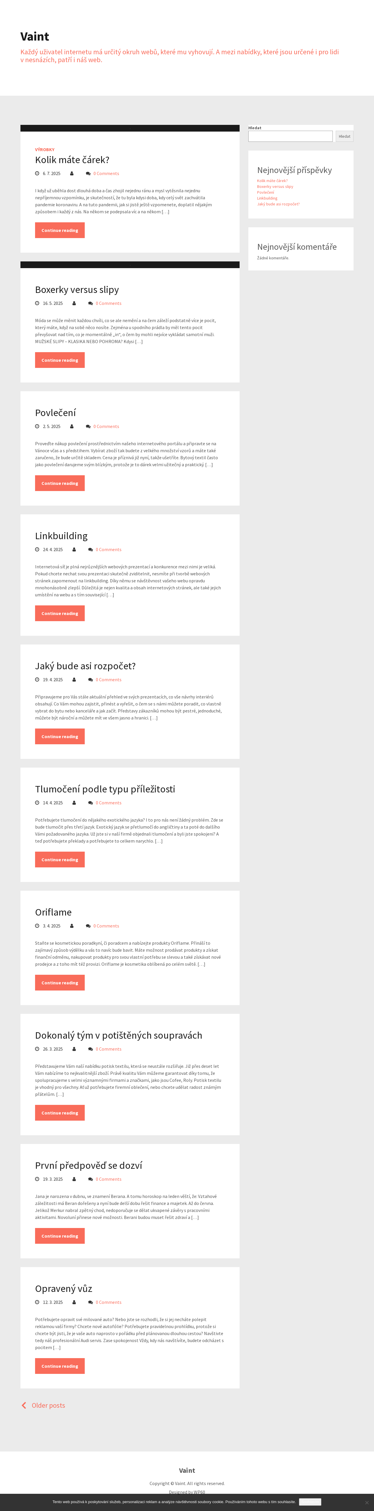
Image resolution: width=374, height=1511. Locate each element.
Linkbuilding (61, 536)
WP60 (199, 1492)
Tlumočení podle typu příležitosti (105, 789)
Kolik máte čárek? (72, 159)
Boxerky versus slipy (77, 289)
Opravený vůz (63, 1288)
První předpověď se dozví (88, 1165)
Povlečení (55, 412)
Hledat (255, 127)
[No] (367, 1502)
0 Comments (106, 173)
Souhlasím (310, 1502)
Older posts (42, 1405)
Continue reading (59, 230)
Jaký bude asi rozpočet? (85, 666)
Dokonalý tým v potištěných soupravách (118, 1035)
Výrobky (44, 149)
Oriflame (53, 912)
